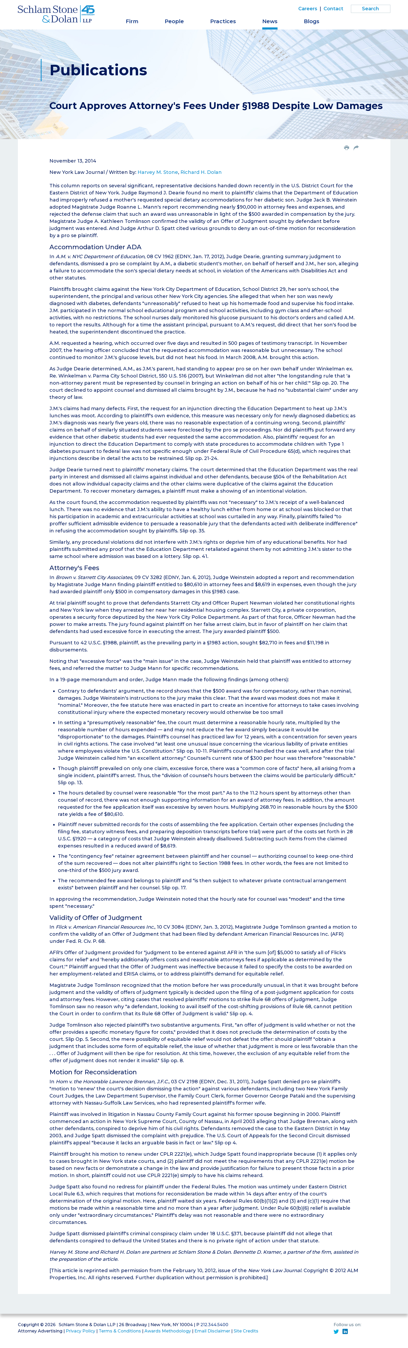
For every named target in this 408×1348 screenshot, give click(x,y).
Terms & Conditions (120, 1331)
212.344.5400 (214, 1324)
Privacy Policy (80, 1331)
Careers (307, 9)
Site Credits (246, 1331)
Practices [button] (223, 21)
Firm (132, 21)
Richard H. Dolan (201, 172)
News (270, 21)
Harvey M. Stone (158, 172)
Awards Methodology (167, 1331)
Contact (333, 9)
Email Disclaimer (212, 1331)
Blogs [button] (311, 21)
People (174, 21)
